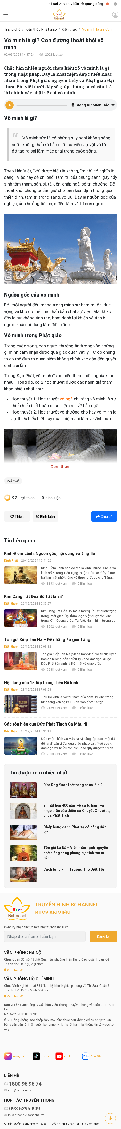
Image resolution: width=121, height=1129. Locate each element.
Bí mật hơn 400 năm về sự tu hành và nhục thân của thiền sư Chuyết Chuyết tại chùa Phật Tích (77, 810)
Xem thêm (61, 466)
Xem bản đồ (13, 970)
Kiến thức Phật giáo (41, 29)
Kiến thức (69, 29)
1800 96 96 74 (25, 1084)
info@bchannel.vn (20, 1090)
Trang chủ (12, 29)
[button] (92, 105)
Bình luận (45, 517)
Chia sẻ (104, 517)
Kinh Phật (11, 560)
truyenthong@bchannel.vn (26, 1115)
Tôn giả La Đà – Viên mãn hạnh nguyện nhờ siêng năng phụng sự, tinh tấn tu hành (75, 853)
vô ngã (66, 398)
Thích (17, 517)
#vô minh (13, 481)
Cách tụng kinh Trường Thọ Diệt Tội (73, 869)
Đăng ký (103, 936)
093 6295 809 (24, 1109)
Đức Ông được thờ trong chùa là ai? (73, 785)
